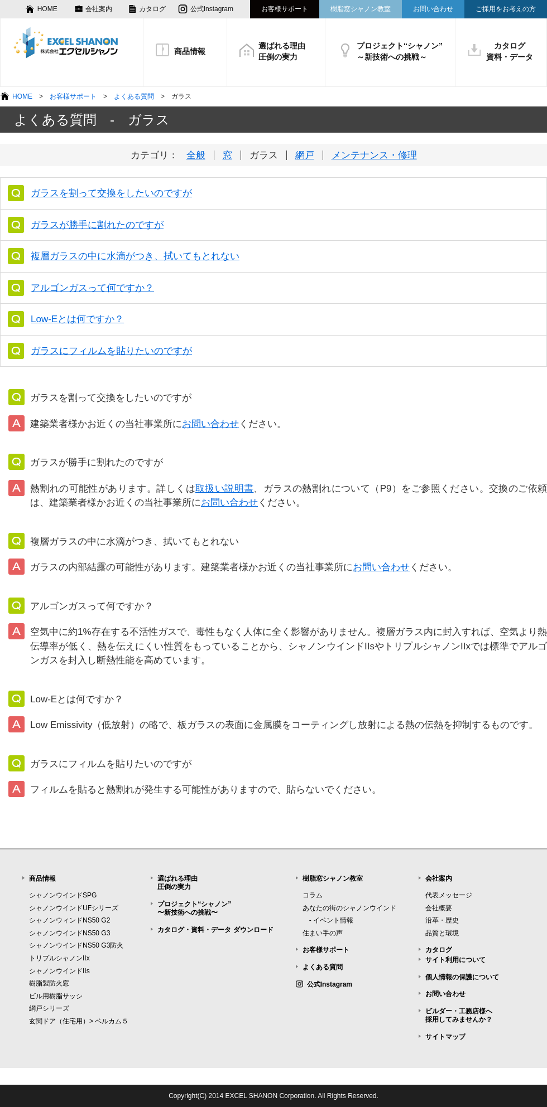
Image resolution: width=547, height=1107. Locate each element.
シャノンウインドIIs (59, 971)
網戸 (304, 155)
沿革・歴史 (442, 920)
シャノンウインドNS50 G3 (69, 933)
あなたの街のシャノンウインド (349, 908)
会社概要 (438, 908)
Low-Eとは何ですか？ (77, 319)
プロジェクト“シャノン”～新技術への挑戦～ (400, 51)
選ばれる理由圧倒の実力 (281, 51)
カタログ (152, 9)
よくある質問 (134, 96)
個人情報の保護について (462, 977)
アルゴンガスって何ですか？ (92, 288)
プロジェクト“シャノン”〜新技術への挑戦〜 (194, 908)
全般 (195, 155)
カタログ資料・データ (509, 51)
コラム (313, 895)
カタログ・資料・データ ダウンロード (215, 930)
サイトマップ (445, 1037)
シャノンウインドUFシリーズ (73, 908)
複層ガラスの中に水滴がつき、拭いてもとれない (135, 256)
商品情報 (189, 51)
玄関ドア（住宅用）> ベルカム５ (78, 1021)
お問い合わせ (433, 9)
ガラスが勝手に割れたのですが (97, 225)
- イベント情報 (328, 920)
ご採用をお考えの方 (506, 9)
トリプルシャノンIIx (59, 958)
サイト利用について (455, 960)
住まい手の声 (323, 933)
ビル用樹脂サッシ (56, 996)
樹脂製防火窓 (49, 983)
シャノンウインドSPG (63, 895)
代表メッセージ (448, 895)
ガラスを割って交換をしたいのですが (111, 193)
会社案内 (98, 9)
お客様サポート (284, 9)
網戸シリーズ (49, 1008)
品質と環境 (442, 933)
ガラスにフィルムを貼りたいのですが (111, 351)
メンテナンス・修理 (374, 155)
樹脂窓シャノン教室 (360, 9)
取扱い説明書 (224, 488)
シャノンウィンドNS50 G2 (69, 920)
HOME (47, 9)
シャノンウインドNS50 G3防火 (76, 945)
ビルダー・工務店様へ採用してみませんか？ (458, 1015)
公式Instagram (211, 9)
